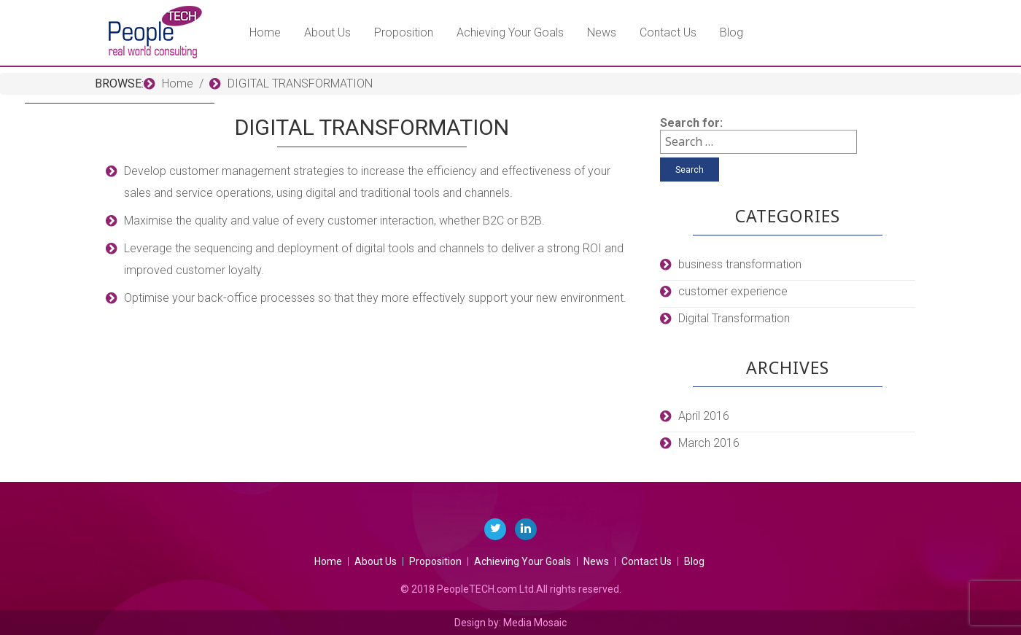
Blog (731, 32)
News (601, 32)
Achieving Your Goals (510, 32)
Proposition (403, 32)
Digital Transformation (734, 318)
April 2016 (703, 416)
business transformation (739, 264)
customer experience (733, 291)
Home (265, 32)
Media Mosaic (535, 622)
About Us (327, 32)
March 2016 (708, 443)
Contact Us (668, 32)
